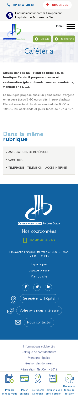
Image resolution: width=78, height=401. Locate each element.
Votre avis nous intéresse (39, 310)
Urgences (57, 4)
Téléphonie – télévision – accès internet (38, 168)
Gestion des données (39, 363)
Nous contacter (39, 322)
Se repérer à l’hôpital (39, 298)
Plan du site (39, 276)
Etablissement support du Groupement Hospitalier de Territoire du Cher (38, 15)
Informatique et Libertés (39, 346)
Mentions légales (39, 357)
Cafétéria (15, 160)
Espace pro (39, 264)
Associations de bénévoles (28, 152)
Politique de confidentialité (39, 352)
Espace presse (39, 270)
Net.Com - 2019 (47, 369)
